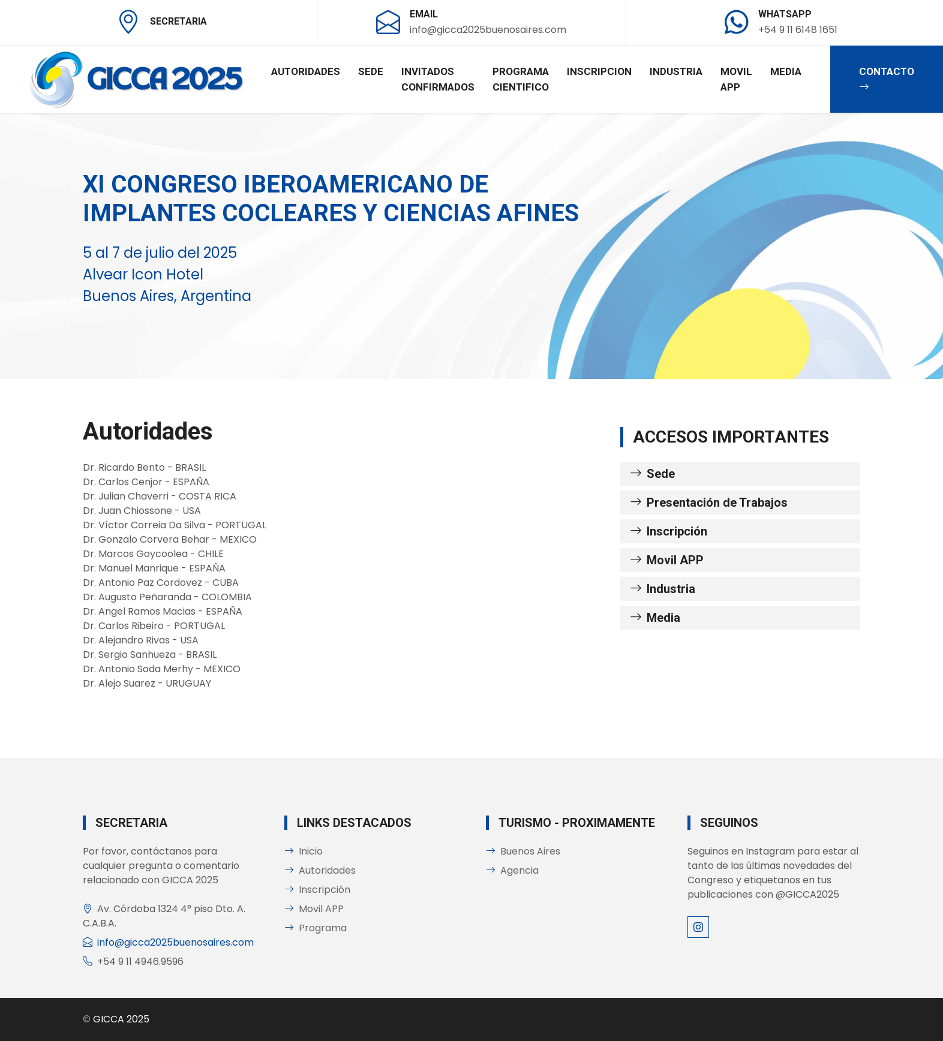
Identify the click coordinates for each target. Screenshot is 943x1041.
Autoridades (305, 71)
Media (785, 71)
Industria (676, 71)
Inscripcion (599, 71)
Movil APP (736, 79)
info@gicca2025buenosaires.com (175, 942)
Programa (315, 928)
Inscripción (668, 531)
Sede (370, 71)
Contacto (886, 79)
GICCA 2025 (121, 1019)
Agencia (512, 870)
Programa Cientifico (520, 79)
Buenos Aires (523, 851)
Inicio (303, 851)
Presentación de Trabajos (709, 502)
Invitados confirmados (437, 79)
